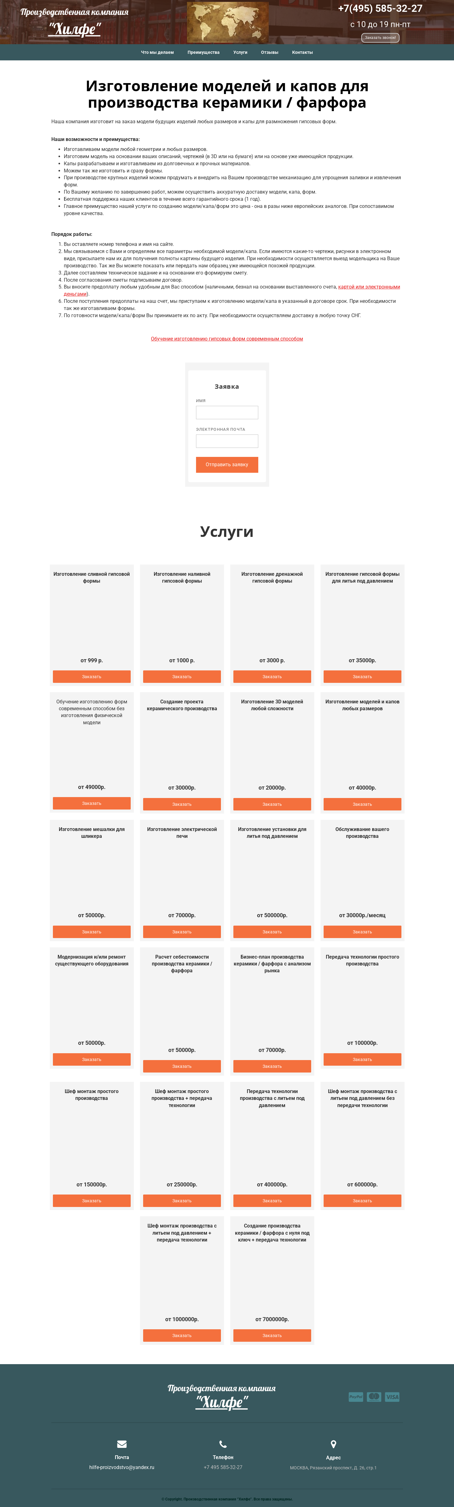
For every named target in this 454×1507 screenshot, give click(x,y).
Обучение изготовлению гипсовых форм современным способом (227, 339)
